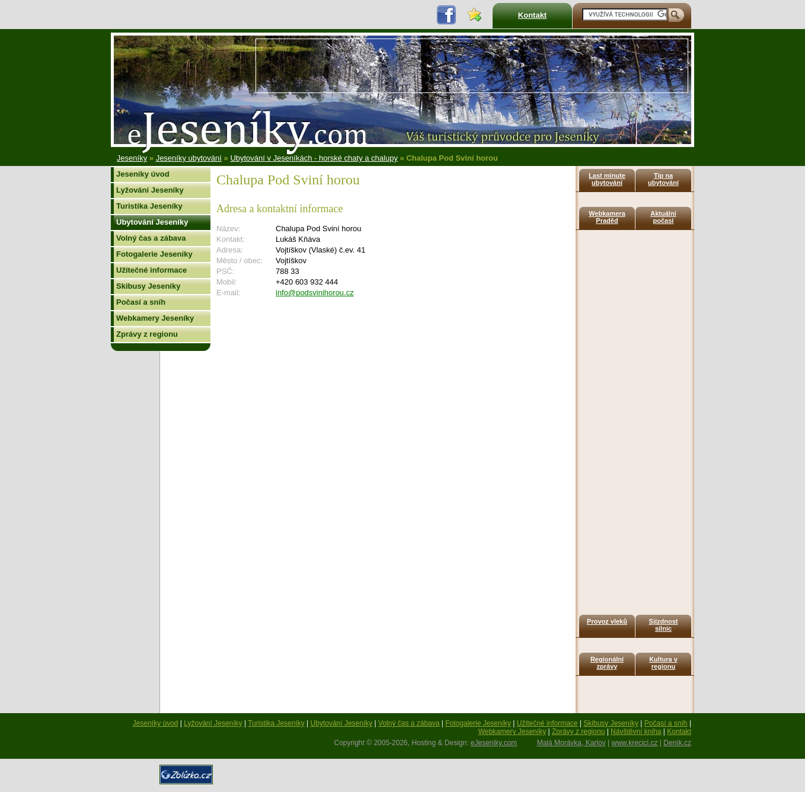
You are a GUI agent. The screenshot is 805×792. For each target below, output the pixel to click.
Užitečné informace (151, 270)
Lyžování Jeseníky (150, 190)
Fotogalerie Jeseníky (154, 254)
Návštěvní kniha (636, 731)
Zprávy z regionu (147, 334)
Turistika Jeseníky (149, 206)
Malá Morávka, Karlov (571, 743)
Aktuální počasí (663, 217)
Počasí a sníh (140, 302)
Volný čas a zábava (151, 238)
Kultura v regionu (663, 663)
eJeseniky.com (494, 743)
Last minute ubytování (607, 179)
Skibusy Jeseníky (148, 286)
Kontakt (532, 15)
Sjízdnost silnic (663, 625)
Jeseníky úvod (143, 174)
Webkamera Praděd (607, 217)
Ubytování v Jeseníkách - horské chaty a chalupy (314, 158)
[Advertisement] (472, 65)
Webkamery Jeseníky (155, 318)
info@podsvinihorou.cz (315, 292)
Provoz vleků (607, 621)
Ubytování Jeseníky (152, 222)
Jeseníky (132, 158)
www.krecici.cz (635, 743)
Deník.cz (677, 743)
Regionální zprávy (607, 663)
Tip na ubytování (663, 179)
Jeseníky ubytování (189, 158)
